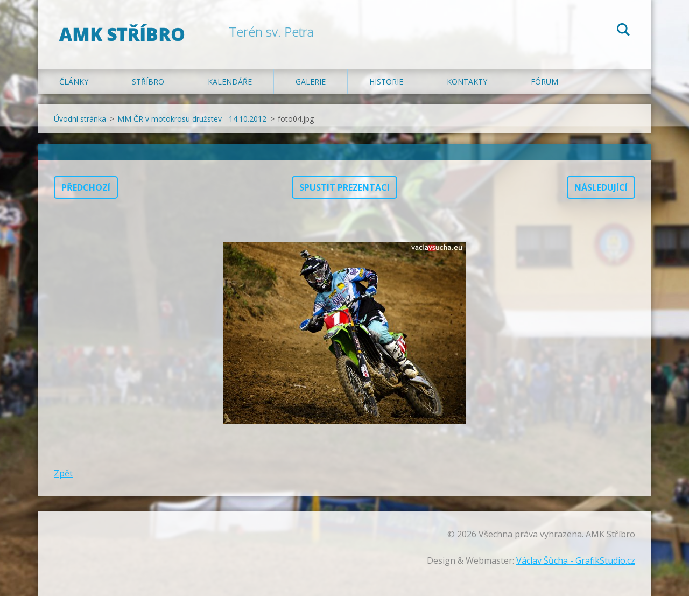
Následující (601, 187)
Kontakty (467, 81)
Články (73, 81)
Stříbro (148, 81)
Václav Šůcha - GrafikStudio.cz (575, 560)
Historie (386, 81)
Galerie (311, 81)
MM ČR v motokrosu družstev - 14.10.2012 (191, 119)
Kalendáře (230, 81)
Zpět (63, 473)
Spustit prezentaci (344, 187)
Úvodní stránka (80, 119)
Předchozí (85, 187)
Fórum (544, 81)
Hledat (623, 31)
